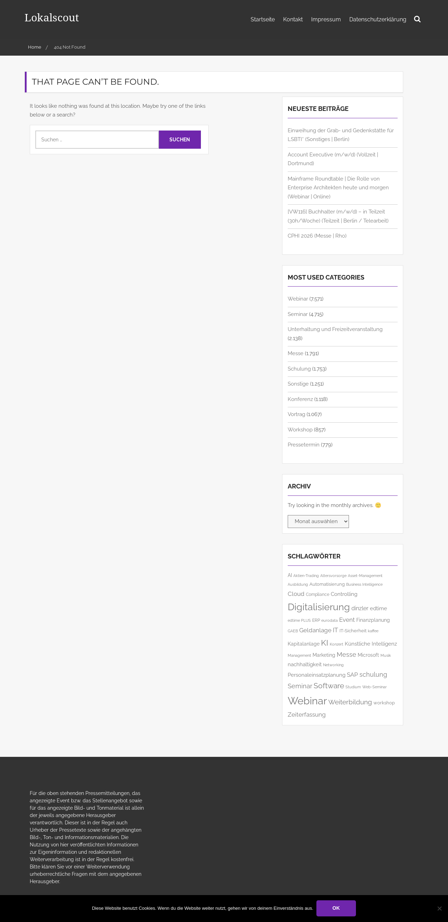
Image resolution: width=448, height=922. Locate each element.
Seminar (298, 314)
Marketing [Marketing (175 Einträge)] (324, 655)
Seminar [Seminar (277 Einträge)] (300, 686)
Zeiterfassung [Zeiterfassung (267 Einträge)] (307, 714)
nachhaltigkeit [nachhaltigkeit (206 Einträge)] (305, 664)
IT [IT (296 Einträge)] (335, 630)
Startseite (263, 19)
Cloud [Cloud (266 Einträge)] (296, 593)
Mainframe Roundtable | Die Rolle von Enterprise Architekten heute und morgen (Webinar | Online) (338, 188)
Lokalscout (53, 16)
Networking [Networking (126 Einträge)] (333, 665)
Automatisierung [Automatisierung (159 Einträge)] (327, 584)
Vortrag (296, 414)
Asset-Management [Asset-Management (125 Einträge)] (365, 575)
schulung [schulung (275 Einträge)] (373, 674)
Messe (295, 353)
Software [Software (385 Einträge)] (329, 686)
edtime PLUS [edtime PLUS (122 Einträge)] (299, 620)
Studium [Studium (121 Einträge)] (353, 687)
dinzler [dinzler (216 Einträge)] (360, 608)
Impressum (326, 19)
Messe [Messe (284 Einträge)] (346, 654)
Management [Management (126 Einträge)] (299, 655)
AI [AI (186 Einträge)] (290, 575)
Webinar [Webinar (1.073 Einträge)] (307, 701)
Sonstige (298, 384)
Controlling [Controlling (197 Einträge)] (344, 594)
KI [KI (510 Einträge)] (324, 642)
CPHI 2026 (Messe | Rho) (317, 236)
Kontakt (293, 19)
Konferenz (300, 399)
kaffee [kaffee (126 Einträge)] (373, 631)
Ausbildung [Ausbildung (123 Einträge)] (298, 584)
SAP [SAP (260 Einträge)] (352, 674)
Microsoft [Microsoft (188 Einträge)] (368, 655)
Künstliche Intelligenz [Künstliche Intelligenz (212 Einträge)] (371, 643)
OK (336, 908)
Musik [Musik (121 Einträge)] (385, 655)
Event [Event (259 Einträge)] (347, 619)
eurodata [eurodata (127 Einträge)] (329, 620)
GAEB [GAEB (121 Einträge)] (293, 631)
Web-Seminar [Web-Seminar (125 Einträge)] (374, 687)
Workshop (300, 430)
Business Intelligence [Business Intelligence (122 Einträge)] (364, 584)
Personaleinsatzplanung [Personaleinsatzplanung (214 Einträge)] (316, 674)
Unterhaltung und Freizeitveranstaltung (335, 329)
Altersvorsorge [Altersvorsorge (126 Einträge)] (333, 575)
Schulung (299, 369)
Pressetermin (304, 445)
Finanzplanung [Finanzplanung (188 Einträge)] (373, 620)
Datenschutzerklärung (377, 19)
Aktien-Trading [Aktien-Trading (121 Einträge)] (306, 575)
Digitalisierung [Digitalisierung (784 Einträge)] (319, 606)
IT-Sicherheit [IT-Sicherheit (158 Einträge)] (353, 630)
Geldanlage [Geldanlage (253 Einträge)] (315, 630)
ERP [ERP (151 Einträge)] (316, 620)
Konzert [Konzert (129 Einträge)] (336, 644)
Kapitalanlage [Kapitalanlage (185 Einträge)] (304, 644)
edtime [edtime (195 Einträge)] (378, 608)
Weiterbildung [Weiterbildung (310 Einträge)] (350, 702)
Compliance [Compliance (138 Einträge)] (317, 594)
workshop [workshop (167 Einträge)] (384, 702)
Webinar (298, 299)
